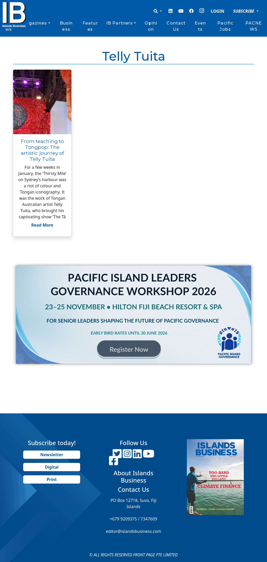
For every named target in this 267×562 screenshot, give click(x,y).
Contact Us (176, 26)
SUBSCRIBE (244, 11)
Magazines (34, 23)
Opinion (151, 26)
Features (90, 26)
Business (66, 26)
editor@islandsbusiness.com (133, 531)
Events (200, 26)
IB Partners (119, 23)
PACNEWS (253, 26)
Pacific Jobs (225, 26)
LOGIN (217, 11)
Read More (42, 225)
